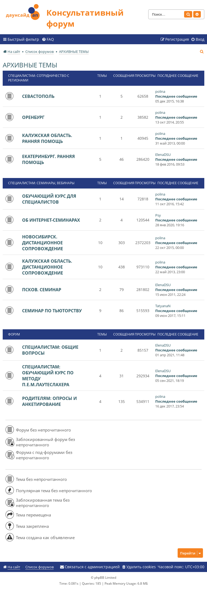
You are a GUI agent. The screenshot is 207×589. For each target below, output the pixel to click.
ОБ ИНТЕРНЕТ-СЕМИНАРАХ (51, 220)
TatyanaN (163, 305)
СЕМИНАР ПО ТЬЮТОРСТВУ (52, 311)
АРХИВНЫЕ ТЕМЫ (30, 64)
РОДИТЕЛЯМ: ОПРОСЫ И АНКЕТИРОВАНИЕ (49, 401)
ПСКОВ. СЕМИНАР (41, 290)
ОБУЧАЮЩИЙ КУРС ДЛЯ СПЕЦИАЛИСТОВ (49, 199)
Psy (158, 215)
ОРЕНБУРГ (33, 117)
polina (160, 91)
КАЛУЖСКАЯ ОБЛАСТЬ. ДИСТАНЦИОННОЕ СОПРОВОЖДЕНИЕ (47, 267)
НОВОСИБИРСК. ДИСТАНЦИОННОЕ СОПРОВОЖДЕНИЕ (42, 243)
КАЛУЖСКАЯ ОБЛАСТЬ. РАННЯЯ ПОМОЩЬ (47, 138)
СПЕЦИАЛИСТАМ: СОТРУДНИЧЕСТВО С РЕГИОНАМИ (38, 78)
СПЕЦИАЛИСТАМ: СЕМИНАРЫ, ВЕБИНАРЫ (41, 183)
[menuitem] (48, 39)
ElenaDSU (163, 154)
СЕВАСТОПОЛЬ (38, 96)
